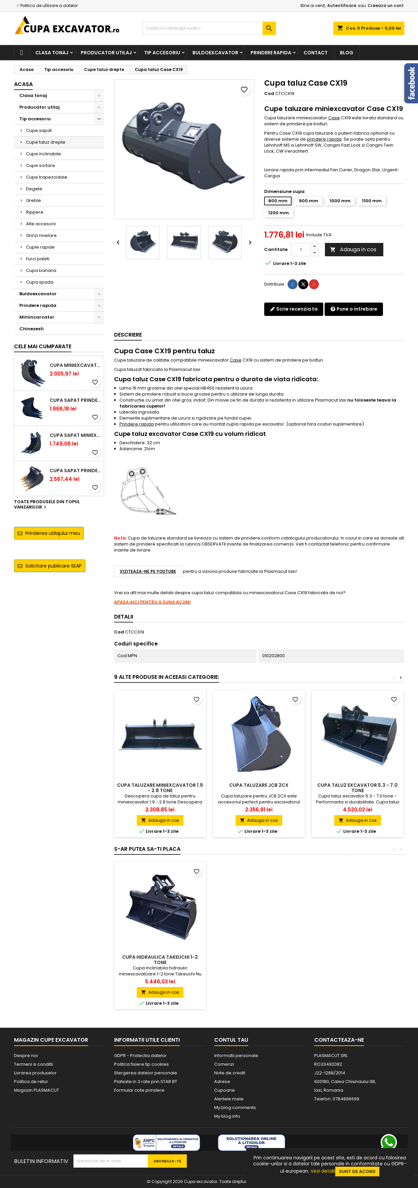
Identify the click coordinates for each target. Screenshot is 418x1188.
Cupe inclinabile (43, 154)
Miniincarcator (36, 317)
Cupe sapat (39, 130)
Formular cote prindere (139, 1090)
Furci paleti (37, 259)
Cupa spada (39, 282)
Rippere (34, 212)
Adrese (222, 1081)
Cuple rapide (40, 247)
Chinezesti (31, 329)
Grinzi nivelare (41, 235)
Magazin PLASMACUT (36, 1090)
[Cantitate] (301, 249)
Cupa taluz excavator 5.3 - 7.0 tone (357, 788)
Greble (33, 200)
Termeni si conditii (33, 1064)
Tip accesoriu (162, 52)
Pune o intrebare (353, 309)
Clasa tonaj (51, 52)
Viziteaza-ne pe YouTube (148, 571)
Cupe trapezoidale (46, 177)
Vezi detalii (323, 1171)
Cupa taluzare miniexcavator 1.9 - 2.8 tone (160, 788)
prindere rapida (324, 139)
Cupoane (224, 1090)
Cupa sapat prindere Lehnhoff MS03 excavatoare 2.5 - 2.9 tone (75, 400)
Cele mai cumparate (42, 346)
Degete (34, 189)
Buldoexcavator (215, 52)
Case (334, 118)
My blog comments (235, 1107)
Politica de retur (31, 1081)
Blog (346, 52)
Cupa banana (41, 270)
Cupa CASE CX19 (160, 957)
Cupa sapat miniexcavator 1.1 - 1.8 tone (75, 435)
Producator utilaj (106, 52)
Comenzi (224, 1064)
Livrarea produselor (35, 1073)
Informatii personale (236, 1055)
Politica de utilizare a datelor (49, 5)
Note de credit (229, 1073)
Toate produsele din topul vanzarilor (47, 505)
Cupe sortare (40, 165)
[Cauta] (209, 28)
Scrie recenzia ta (294, 309)
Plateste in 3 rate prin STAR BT (145, 1081)
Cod (269, 94)
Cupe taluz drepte (45, 142)
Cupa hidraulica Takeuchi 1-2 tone (259, 960)
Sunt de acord (357, 1171)
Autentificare (341, 5)
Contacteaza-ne (339, 1040)
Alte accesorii (41, 224)
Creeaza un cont (386, 5)
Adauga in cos (353, 249)
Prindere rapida (271, 52)
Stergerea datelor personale (145, 1073)
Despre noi (26, 1055)
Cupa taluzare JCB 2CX (259, 785)
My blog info (227, 1116)
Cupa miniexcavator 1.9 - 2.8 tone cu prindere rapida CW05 (75, 365)
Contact (316, 52)
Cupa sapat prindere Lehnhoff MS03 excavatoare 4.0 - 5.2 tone (75, 470)
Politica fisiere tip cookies (141, 1064)
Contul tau (231, 1040)
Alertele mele (229, 1099)
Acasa (23, 84)
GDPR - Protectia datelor (140, 1055)
